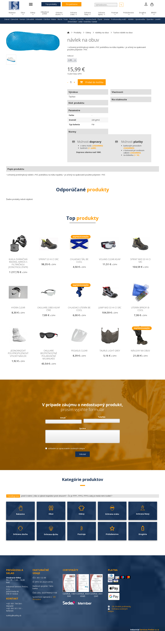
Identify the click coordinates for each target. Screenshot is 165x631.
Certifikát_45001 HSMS (83, 595)
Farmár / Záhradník (27, 19)
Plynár (100, 19)
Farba (71, 115)
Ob (113, 606)
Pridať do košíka (91, 82)
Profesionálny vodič (118, 19)
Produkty (77, 32)
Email (63, 417)
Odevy (88, 32)
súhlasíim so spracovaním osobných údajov (65, 448)
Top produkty (51, 4)
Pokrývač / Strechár (76, 19)
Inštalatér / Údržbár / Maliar (45, 19)
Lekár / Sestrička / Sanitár (87, 22)
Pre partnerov (71, 4)
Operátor (150, 19)
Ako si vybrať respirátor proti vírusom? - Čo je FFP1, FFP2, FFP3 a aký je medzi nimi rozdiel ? (73, 496)
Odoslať (82, 454)
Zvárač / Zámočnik (11, 19)
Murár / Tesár (63, 19)
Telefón (101, 417)
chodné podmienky (123, 606)
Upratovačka (140, 19)
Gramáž (72, 120)
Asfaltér (131, 19)
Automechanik (90, 19)
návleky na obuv (102, 32)
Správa (82, 428)
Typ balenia (74, 124)
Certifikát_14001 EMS (69, 595)
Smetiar (107, 19)
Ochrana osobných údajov (118, 610)
